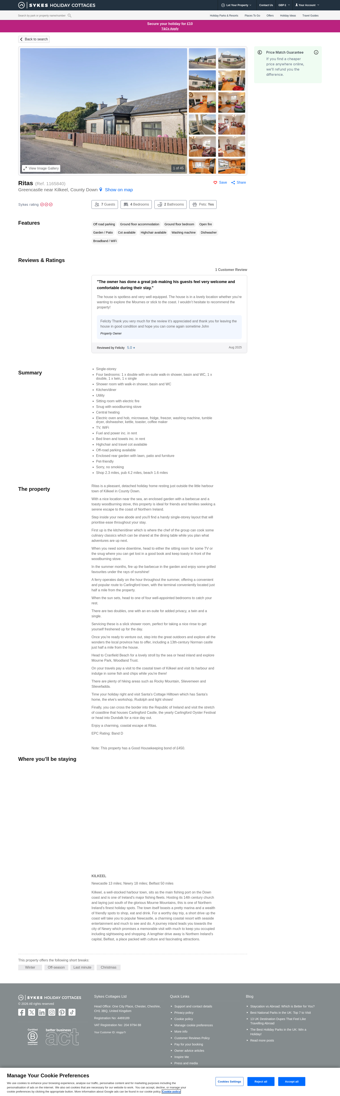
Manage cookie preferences (193, 1025)
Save (223, 182)
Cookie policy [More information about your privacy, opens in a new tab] (171, 1091)
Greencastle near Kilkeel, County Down (75, 189)
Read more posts (262, 1040)
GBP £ (284, 5)
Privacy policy (183, 1012)
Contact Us (266, 5)
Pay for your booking (188, 1044)
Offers (270, 15)
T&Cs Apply (170, 28)
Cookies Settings (229, 1081)
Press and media (186, 1063)
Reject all (261, 1081)
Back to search (36, 39)
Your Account (307, 5)
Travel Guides (310, 15)
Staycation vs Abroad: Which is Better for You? (282, 1006)
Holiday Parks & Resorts (224, 15)
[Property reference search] (69, 15)
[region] (170, 1082)
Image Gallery (41, 168)
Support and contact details (193, 1006)
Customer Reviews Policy (192, 1038)
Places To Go (252, 15)
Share (241, 182)
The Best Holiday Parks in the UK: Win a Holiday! (278, 1032)
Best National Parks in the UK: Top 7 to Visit (280, 1012)
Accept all (292, 1081)
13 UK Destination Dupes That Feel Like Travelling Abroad (278, 1021)
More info (180, 1031)
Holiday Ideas (288, 15)
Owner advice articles (189, 1050)
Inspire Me (181, 1057)
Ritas (25, 183)
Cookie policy (183, 1019)
